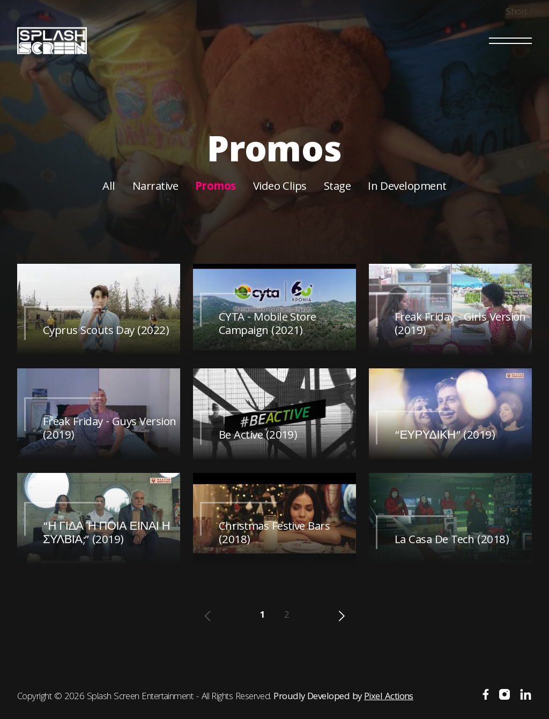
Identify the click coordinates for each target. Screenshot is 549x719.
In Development (407, 187)
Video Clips (280, 187)
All (108, 187)
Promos (215, 187)
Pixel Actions (388, 697)
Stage (337, 187)
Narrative (155, 187)
